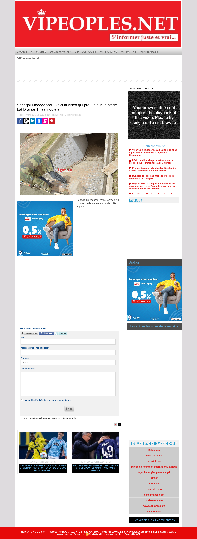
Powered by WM (132, 534)
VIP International (28, 58)
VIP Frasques (108, 51)
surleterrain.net (154, 500)
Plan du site (79, 534)
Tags (121, 534)
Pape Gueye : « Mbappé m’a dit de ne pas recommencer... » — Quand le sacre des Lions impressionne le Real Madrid (153, 187)
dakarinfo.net (154, 461)
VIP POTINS (128, 51)
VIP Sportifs (38, 51)
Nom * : (24, 337)
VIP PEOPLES (149, 51)
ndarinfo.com (154, 489)
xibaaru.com (154, 511)
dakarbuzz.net (154, 455)
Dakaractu (154, 450)
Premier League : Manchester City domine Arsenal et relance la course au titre (152, 170)
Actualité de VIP (60, 51)
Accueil (22, 51)
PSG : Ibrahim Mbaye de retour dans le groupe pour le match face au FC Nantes (95, 468)
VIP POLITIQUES (85, 51)
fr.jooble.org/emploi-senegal (154, 472)
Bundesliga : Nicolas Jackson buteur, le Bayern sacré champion (151, 178)
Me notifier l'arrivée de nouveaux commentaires (48, 400)
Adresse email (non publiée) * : (35, 348)
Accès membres (64, 534)
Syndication (94, 534)
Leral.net (154, 483)
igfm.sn (154, 478)
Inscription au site (109, 534)
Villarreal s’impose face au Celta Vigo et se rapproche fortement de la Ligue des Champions (43, 468)
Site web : (25, 358)
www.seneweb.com (154, 506)
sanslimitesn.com (154, 494)
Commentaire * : (28, 368)
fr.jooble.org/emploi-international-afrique (154, 466)
